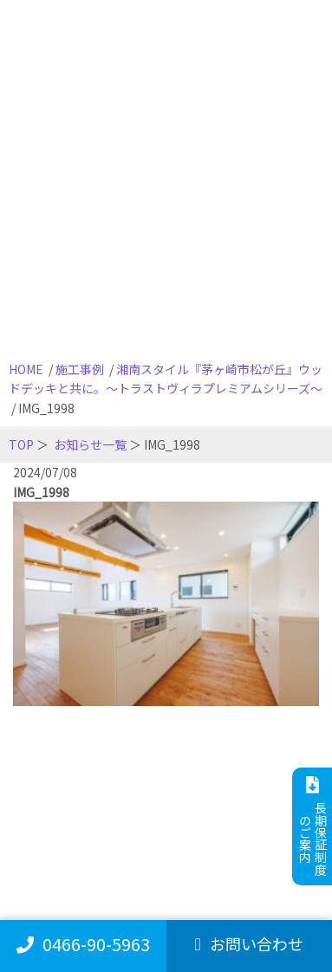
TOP (21, 444)
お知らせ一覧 (90, 444)
